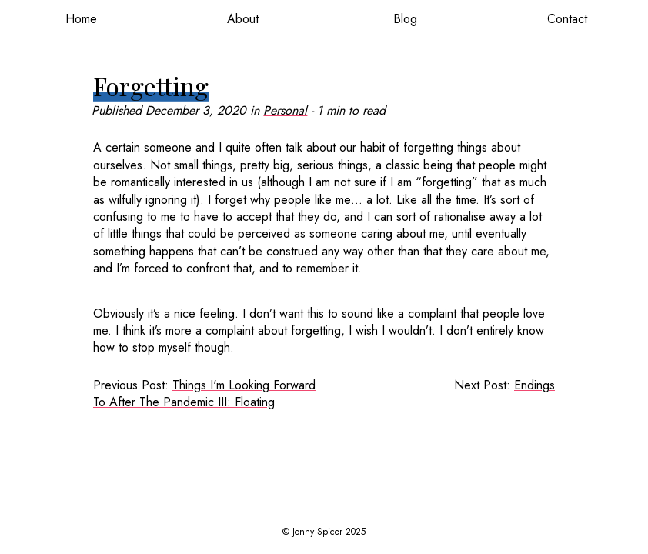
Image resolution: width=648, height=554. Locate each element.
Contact (567, 19)
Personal (285, 110)
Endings (534, 385)
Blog (405, 19)
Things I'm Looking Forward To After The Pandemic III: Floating (204, 393)
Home (81, 19)
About (243, 19)
